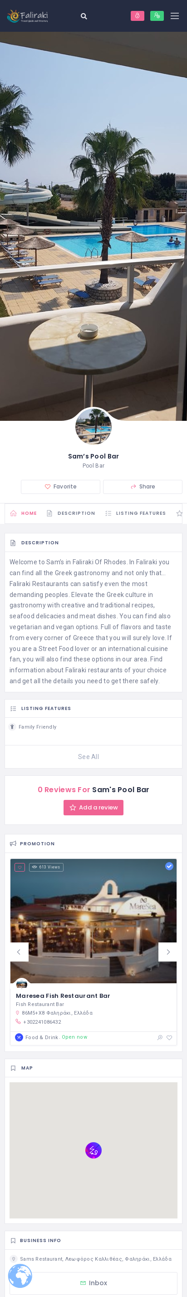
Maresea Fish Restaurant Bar (63, 995)
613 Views (46, 867)
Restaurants (50, 583)
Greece (83, 637)
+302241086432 (38, 1022)
